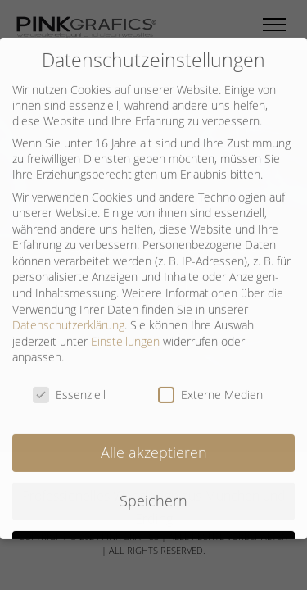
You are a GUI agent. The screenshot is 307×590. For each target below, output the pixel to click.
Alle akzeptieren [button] (154, 444)
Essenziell (69, 387)
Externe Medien (210, 387)
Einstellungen (125, 333)
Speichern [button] (153, 492)
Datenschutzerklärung (68, 317)
